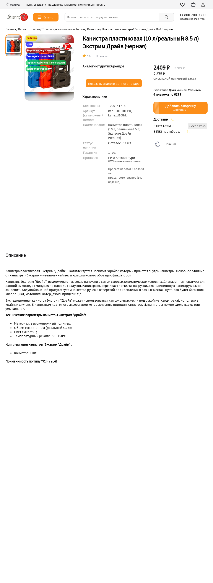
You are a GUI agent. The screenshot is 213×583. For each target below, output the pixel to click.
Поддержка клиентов (62, 5)
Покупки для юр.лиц (91, 5)
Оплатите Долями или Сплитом (177, 92)
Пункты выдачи (36, 5)
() (124, 161)
